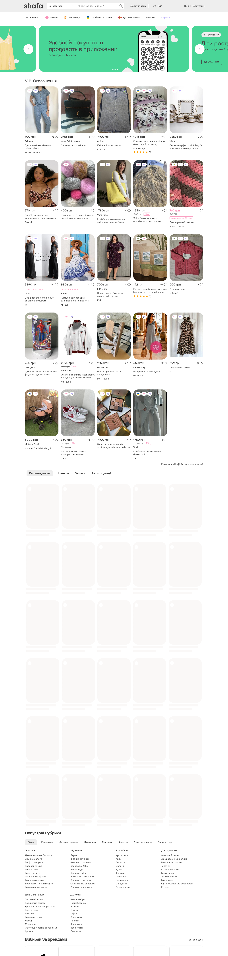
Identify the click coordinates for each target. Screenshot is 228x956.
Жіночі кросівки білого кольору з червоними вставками (73, 453)
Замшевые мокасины (82, 876)
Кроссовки (122, 855)
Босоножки (76, 927)
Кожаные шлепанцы (36, 887)
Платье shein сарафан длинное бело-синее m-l (75, 299)
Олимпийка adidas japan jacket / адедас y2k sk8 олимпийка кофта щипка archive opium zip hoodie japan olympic (78, 376)
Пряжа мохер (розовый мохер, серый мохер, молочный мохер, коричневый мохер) (77, 217)
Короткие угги (32, 873)
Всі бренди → (196, 939)
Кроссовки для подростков (40, 906)
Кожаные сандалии (80, 880)
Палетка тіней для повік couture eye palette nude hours (113, 446)
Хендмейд (72, 17)
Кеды (118, 859)
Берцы (73, 855)
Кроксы (165, 887)
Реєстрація (198, 6)
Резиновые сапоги (171, 862)
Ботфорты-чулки (34, 862)
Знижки (51, 17)
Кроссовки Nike (33, 866)
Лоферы (29, 920)
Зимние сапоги (33, 859)
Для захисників (129, 17)
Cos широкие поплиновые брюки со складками (39, 299)
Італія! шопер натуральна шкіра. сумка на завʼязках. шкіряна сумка (111, 221)
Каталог (32, 17)
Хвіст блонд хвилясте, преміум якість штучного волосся (147, 220)
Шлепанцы (122, 876)
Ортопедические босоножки (177, 883)
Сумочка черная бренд (73, 145)
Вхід (186, 6)
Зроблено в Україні (99, 17)
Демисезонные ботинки (38, 855)
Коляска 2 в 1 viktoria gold (38, 448)
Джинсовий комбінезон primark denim (38, 147)
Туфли (119, 869)
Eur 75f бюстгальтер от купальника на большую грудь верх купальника (41, 217)
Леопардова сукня (180, 367)
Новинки (150, 17)
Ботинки (120, 862)
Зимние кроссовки (80, 862)
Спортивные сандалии (82, 883)
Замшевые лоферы (35, 876)
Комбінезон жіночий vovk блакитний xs (147, 453)
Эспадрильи (123, 887)
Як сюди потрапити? (191, 464)
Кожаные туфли (78, 873)
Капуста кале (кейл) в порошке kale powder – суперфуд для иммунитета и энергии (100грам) (150, 291)
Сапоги (120, 866)
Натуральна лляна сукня (146, 371)
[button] (28, 49)
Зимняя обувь (78, 899)
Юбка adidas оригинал (109, 145)
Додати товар (138, 6)
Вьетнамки (122, 880)
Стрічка (165, 17)
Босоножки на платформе (39, 883)
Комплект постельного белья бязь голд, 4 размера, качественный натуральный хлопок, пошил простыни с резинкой (149, 143)
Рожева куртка (177, 289)
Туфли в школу (169, 876)
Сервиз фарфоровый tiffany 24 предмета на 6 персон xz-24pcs (186, 147)
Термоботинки (78, 903)
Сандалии (121, 883)
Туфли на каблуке (34, 880)
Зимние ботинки (79, 859)
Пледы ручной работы (182, 222)
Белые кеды (31, 869)
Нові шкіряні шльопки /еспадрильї (109, 373)
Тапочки (120, 873)
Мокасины (167, 880)
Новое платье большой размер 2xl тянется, (110, 295)
